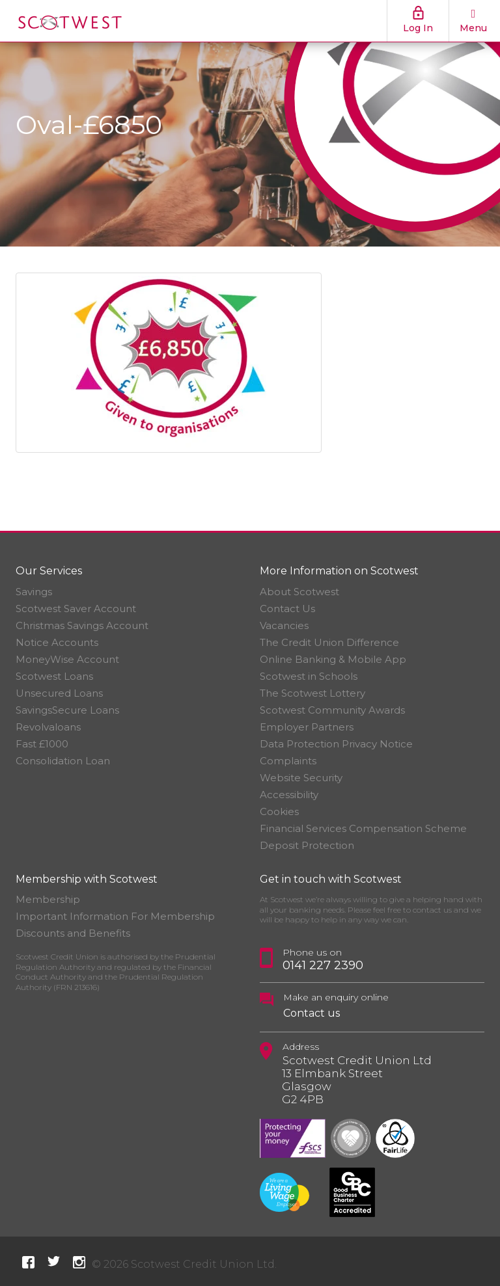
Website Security (301, 777)
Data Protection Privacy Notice (336, 744)
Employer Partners (307, 727)
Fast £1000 (42, 744)
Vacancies (284, 625)
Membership (48, 899)
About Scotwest (299, 591)
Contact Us (287, 608)
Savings (34, 591)
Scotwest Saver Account (76, 608)
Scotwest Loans (54, 676)
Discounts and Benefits (73, 933)
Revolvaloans (48, 727)
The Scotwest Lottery (312, 693)
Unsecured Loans (59, 693)
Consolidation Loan (63, 761)
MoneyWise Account (67, 659)
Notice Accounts (57, 642)
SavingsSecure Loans (67, 710)
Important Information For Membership (115, 916)
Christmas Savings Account (82, 625)
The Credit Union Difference (329, 642)
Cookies (279, 811)
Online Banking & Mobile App (333, 659)
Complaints (288, 761)
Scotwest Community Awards (332, 710)
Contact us (311, 1013)
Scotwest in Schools (308, 676)
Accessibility (289, 794)
